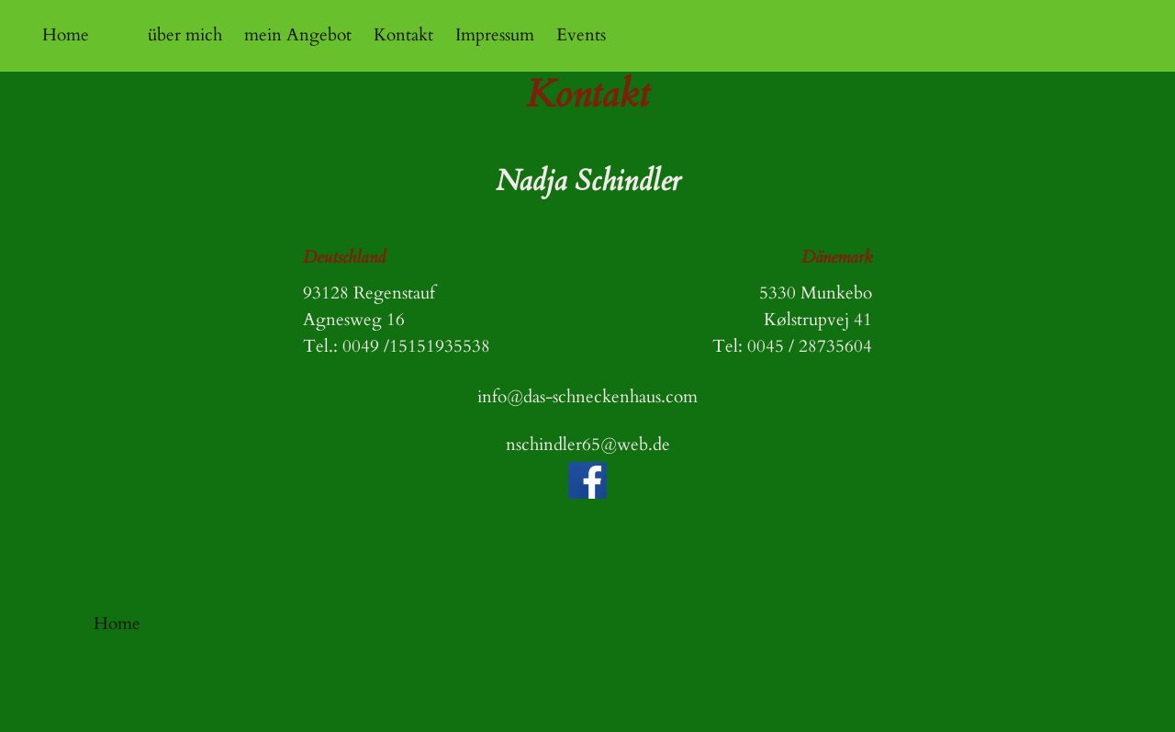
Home (65, 35)
